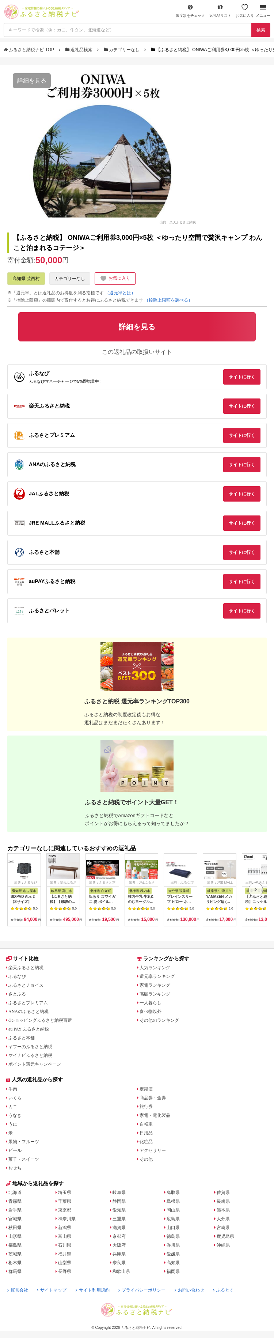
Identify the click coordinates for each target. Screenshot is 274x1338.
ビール (15, 1150)
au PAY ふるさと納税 (28, 1029)
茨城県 (15, 1254)
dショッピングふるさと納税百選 (40, 1020)
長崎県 (223, 1201)
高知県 (173, 1262)
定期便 (146, 1089)
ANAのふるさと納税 (28, 1011)
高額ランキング (155, 994)
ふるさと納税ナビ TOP (29, 49)
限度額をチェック (190, 11)
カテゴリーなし (122, 49)
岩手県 (15, 1210)
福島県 (15, 1245)
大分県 (223, 1219)
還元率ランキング (157, 976)
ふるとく (223, 1290)
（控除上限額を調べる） (168, 300)
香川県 (173, 1245)
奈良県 (119, 1262)
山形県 (15, 1236)
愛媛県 (173, 1254)
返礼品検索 (79, 49)
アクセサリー (153, 1150)
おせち (15, 1168)
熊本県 (223, 1210)
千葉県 (64, 1201)
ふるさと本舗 (21, 1038)
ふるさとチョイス (25, 985)
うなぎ (15, 1115)
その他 (146, 1159)
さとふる (17, 994)
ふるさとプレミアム (28, 1003)
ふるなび (17, 976)
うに (12, 1124)
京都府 (119, 1236)
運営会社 (17, 1290)
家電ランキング (155, 985)
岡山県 (173, 1210)
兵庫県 (119, 1254)
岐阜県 (119, 1192)
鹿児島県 (225, 1236)
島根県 (173, 1201)
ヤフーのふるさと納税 (30, 1046)
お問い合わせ (189, 1290)
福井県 (64, 1254)
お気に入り (245, 11)
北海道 (15, 1192)
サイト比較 (22, 958)
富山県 (64, 1236)
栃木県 (15, 1262)
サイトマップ (51, 1290)
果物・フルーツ (23, 1141)
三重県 (119, 1219)
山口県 (173, 1227)
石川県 (64, 1245)
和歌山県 (121, 1271)
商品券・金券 (153, 1098)
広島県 (173, 1219)
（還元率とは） (120, 292)
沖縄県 (223, 1245)
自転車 (146, 1124)
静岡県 (119, 1201)
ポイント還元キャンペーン (34, 1064)
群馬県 (15, 1271)
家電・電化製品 (155, 1115)
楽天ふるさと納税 (25, 967)
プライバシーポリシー (141, 1290)
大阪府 (119, 1245)
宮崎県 (223, 1227)
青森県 (15, 1201)
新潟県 (64, 1227)
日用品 (146, 1133)
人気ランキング (155, 967)
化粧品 (146, 1141)
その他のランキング (159, 1020)
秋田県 (15, 1227)
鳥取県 (173, 1192)
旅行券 (146, 1106)
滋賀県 (119, 1227)
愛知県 (119, 1210)
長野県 (64, 1271)
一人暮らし (150, 1003)
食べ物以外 (150, 1011)
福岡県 (173, 1271)
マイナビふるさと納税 (30, 1055)
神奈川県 (67, 1219)
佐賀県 (223, 1192)
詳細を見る (31, 81)
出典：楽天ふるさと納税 (178, 222)
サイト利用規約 (93, 1290)
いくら (15, 1098)
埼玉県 (64, 1192)
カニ (12, 1106)
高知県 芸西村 (26, 278)
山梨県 (64, 1262)
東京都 (64, 1210)
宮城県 (15, 1219)
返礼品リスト (220, 11)
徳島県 (173, 1236)
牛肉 (12, 1089)
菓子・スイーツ (23, 1159)
